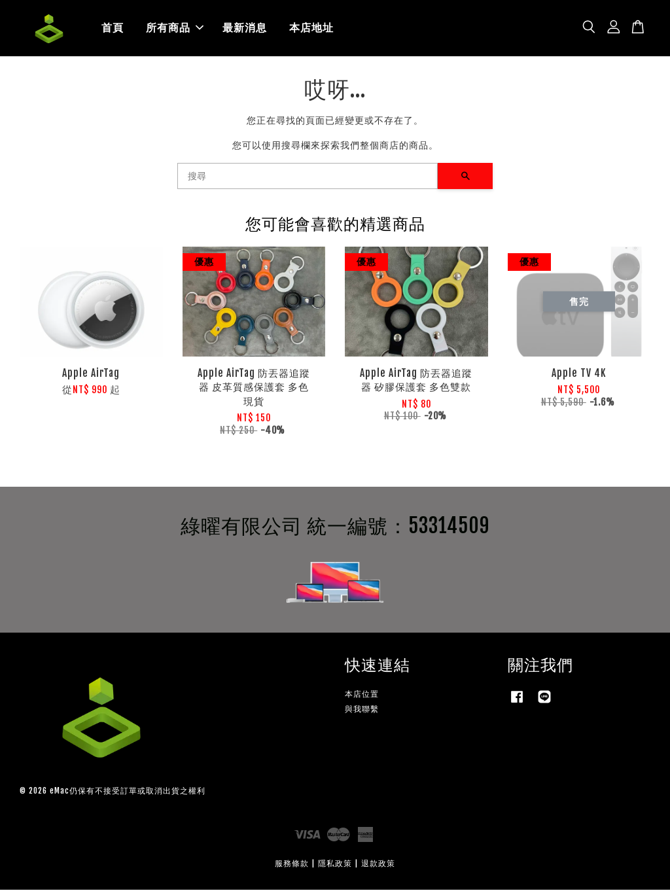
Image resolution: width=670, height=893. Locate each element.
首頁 (112, 29)
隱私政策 (335, 866)
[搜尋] (307, 179)
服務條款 (292, 866)
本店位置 (362, 696)
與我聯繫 (362, 711)
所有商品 (174, 29)
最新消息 (244, 29)
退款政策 (378, 866)
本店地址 (311, 29)
